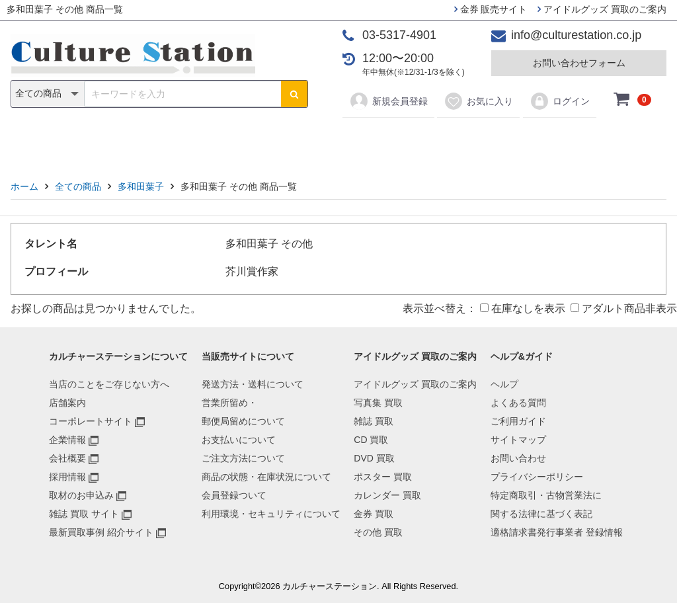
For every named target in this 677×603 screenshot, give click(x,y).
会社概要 (67, 458)
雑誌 (201, 139)
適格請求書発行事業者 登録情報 (557, 532)
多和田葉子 (141, 186)
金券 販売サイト (491, 9)
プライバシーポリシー (537, 476)
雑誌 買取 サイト (84, 513)
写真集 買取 (378, 402)
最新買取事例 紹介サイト (101, 532)
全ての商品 (78, 186)
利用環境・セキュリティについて (271, 513)
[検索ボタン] (294, 94)
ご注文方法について (243, 458)
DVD (286, 139)
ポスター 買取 (383, 476)
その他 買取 (378, 532)
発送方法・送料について (252, 384)
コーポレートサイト (90, 421)
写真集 (151, 139)
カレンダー (414, 139)
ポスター (343, 139)
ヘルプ (504, 384)
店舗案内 (67, 402)
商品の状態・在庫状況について (266, 476)
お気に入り (478, 101)
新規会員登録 (388, 101)
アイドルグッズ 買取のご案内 (602, 9)
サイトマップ (518, 439)
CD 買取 (371, 439)
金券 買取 (373, 513)
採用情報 (67, 476)
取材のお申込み (81, 495)
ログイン (560, 101)
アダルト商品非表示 (624, 308)
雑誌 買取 (373, 421)
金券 (476, 139)
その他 (526, 139)
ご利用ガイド (518, 421)
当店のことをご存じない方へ (109, 384)
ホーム (24, 186)
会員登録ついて (234, 495)
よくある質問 (518, 402)
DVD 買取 (374, 458)
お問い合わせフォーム (579, 63)
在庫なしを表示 (522, 308)
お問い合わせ (518, 458)
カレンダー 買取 (387, 495)
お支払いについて (239, 439)
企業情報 (67, 439)
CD (243, 139)
